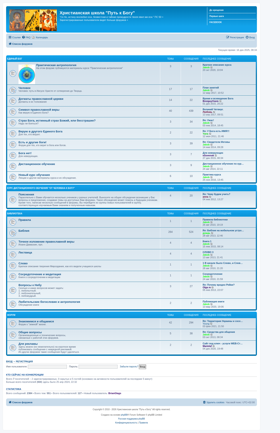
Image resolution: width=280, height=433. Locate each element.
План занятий (211, 87)
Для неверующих (213, 153)
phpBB (124, 415)
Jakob (206, 67)
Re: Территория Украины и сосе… (223, 321)
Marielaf (207, 346)
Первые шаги (216, 16)
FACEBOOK (215, 22)
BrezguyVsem (211, 101)
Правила (25, 219)
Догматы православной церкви (41, 98)
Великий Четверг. (213, 109)
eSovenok (208, 155)
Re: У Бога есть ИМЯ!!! (216, 131)
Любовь (207, 112)
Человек (24, 88)
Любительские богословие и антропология (49, 301)
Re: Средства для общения (219, 332)
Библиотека (14, 213)
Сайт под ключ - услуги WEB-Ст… (223, 343)
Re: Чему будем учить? (216, 194)
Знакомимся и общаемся (36, 321)
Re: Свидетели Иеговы (216, 142)
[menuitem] (26, 37)
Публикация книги (213, 301)
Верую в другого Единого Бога (40, 131)
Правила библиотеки (215, 219)
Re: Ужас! (208, 120)
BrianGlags (114, 393)
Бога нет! (25, 153)
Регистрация (24, 361)
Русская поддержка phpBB (131, 419)
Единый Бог (14, 59)
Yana (205, 133)
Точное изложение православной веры (46, 241)
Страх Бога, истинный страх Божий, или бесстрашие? (57, 120)
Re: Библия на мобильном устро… (223, 230)
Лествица (25, 252)
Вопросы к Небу (30, 285)
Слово (23, 263)
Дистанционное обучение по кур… (223, 163)
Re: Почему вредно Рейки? (219, 284)
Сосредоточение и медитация (40, 274)
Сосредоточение (213, 274)
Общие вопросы (30, 332)
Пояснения (26, 194)
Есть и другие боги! (33, 142)
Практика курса (212, 174)
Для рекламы (28, 343)
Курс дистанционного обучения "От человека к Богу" (41, 188)
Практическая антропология (56, 65)
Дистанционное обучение (37, 164)
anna (205, 196)
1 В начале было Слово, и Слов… (223, 263)
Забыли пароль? (129, 366)
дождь (206, 233)
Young (206, 323)
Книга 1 (207, 241)
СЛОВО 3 (208, 252)
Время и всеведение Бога (218, 98)
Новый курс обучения (34, 175)
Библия (24, 230)
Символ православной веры (39, 109)
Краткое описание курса (217, 64)
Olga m (207, 287)
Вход (9, 361)
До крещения (216, 10)
